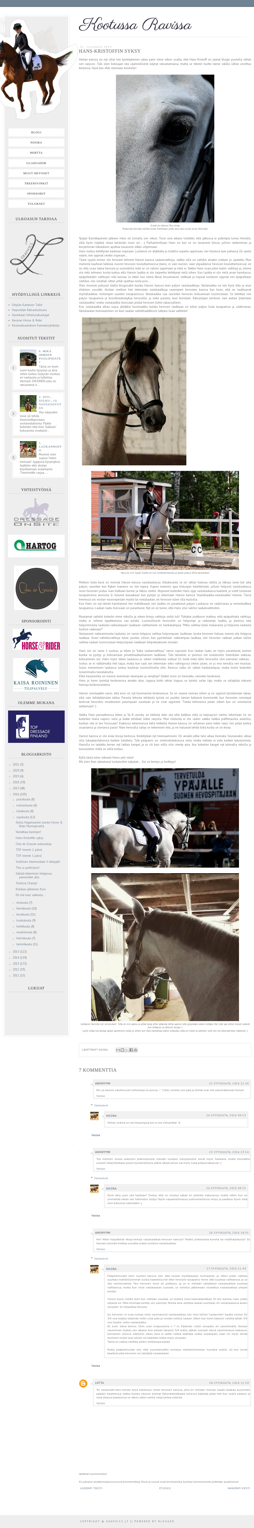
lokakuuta (23, 811)
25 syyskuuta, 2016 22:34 (229, 1083)
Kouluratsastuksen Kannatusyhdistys (36, 325)
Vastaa (100, 1096)
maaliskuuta (24, 932)
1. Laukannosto (50, 446)
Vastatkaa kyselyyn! (28, 832)
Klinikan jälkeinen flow (31, 889)
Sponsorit (36, 193)
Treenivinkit (36, 183)
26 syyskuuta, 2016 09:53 (226, 1115)
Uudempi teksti (91, 1488)
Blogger (166, 1521)
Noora (111, 1115)
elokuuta (22, 903)
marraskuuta (24, 805)
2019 (16, 776)
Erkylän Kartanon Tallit (27, 305)
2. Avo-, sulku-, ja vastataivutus (50, 402)
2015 (16, 952)
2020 (16, 770)
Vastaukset (101, 1105)
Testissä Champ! (26, 883)
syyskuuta (23, 817)
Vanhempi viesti (239, 1488)
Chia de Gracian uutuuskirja (33, 844)
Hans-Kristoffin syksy (29, 838)
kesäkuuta (23, 914)
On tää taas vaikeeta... (30, 895)
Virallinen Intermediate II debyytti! (38, 862)
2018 (16, 782)
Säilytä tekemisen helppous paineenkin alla (34, 875)
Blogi (36, 132)
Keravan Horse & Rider (27, 320)
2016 (16, 794)
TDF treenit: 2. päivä (29, 850)
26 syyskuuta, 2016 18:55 (229, 1232)
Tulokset (36, 203)
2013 (16, 964)
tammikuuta (24, 944)
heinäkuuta (24, 908)
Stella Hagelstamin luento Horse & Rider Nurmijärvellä (39, 824)
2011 (16, 975)
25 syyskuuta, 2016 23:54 (229, 1152)
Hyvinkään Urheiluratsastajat (30, 315)
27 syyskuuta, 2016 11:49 (226, 1268)
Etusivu (165, 1488)
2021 (16, 764)
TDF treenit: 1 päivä (29, 856)
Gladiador (36, 163)
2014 (16, 958)
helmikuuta (24, 938)
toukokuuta (24, 920)
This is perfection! (27, 868)
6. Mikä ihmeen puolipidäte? (50, 356)
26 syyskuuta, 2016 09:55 (226, 1188)
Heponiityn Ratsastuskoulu (29, 310)
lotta (99, 1383)
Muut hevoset (36, 173)
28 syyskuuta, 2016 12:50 (229, 1383)
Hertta (36, 152)
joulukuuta (23, 799)
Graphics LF (117, 1521)
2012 (16, 969)
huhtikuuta (23, 926)
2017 (16, 788)
